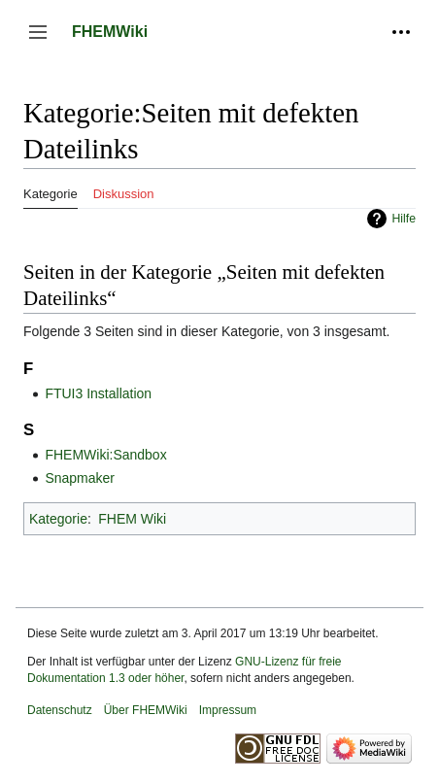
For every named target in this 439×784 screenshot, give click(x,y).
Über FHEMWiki (145, 710)
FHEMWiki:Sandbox (105, 454)
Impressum (227, 710)
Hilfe (403, 218)
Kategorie (58, 519)
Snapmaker (80, 478)
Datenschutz (59, 710)
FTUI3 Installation (98, 393)
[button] (38, 32)
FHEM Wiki (132, 519)
